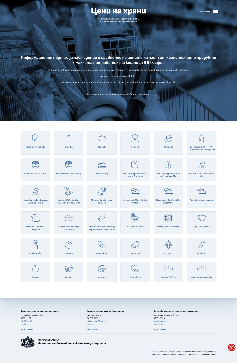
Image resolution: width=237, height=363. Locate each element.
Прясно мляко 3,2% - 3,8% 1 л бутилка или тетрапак (202, 142)
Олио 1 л (68, 140)
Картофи (135, 247)
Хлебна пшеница (135, 220)
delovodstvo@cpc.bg (96, 321)
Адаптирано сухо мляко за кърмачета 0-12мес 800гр (102, 222)
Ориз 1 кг (101, 140)
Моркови (201, 247)
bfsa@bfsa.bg (160, 321)
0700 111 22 (26, 318)
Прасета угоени (202, 220)
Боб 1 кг (135, 140)
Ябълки (35, 271)
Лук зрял (168, 247)
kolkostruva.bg (150, 82)
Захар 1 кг (168, 140)
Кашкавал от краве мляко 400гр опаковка (35, 195)
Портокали (135, 271)
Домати (68, 247)
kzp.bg (23, 324)
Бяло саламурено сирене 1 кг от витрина (135, 168)
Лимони (101, 271)
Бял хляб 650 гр (168, 271)
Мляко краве (35, 247)
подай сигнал (27, 329)
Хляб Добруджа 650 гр (202, 271)
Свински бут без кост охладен (102, 195)
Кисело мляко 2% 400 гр (35, 167)
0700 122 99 (159, 318)
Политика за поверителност (164, 354)
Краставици (102, 247)
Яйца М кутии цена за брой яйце (68, 222)
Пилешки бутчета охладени (35, 222)
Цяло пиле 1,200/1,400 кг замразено (168, 195)
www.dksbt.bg (168, 82)
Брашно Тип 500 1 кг (35, 140)
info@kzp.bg (26, 321)
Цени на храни (118, 15)
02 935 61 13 (92, 318)
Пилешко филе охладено (201, 193)
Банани (68, 271)
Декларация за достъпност (188, 354)
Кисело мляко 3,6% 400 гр (68, 167)
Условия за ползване (208, 354)
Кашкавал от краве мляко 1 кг (201, 168)
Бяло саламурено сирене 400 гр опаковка (168, 168)
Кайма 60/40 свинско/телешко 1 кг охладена (68, 195)
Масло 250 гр (102, 167)
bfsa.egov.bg (159, 324)
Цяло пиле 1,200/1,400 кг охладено (135, 195)
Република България (71, 342)
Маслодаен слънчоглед (168, 220)
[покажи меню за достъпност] (231, 347)
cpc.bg (90, 324)
